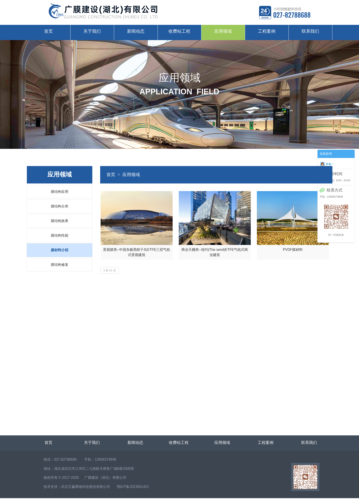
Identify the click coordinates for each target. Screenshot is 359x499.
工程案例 (266, 31)
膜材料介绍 (59, 250)
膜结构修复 (59, 264)
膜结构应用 (59, 191)
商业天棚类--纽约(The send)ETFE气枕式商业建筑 (214, 252)
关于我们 (92, 31)
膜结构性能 (59, 235)
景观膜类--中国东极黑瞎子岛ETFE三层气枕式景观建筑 (136, 252)
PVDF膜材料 (293, 249)
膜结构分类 (59, 206)
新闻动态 (135, 31)
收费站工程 (179, 31)
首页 (48, 31)
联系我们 (310, 31)
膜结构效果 (59, 221)
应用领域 (223, 31)
